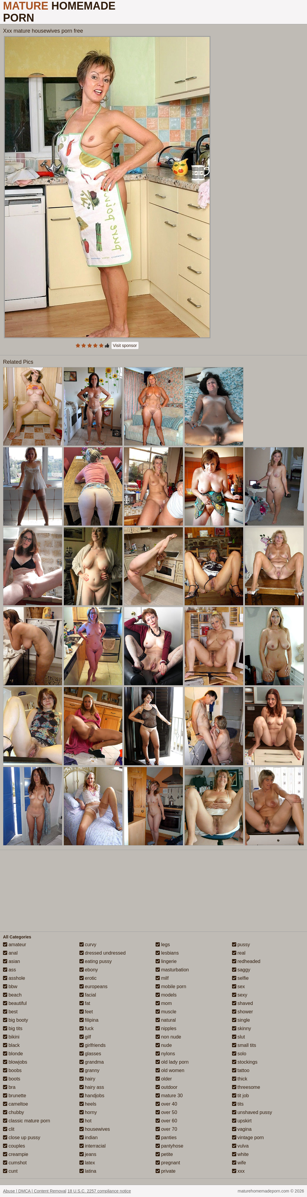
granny (89, 1070)
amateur (14, 944)
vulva (240, 1145)
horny (88, 1112)
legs (163, 944)
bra (9, 1087)
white (240, 1154)
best (10, 1011)
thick (239, 1078)
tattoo (240, 1070)
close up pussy (21, 1137)
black (11, 1045)
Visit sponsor (125, 345)
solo (239, 1053)
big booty (15, 1020)
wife (239, 1162)
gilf (85, 1036)
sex (238, 986)
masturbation (172, 969)
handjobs (91, 1095)
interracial (92, 1145)
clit (8, 1129)
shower (242, 1011)
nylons (165, 1053)
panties (166, 1137)
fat (84, 1003)
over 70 (166, 1129)
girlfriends (92, 1045)
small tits (244, 1045)
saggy (241, 969)
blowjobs (15, 1062)
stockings (245, 1062)
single (241, 1020)
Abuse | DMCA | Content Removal (34, 1191)
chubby (13, 1112)
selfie (240, 978)
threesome (246, 1087)
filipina (89, 1020)
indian (88, 1137)
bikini (11, 1036)
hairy (87, 1078)
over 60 (166, 1120)
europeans (93, 986)
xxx (238, 1171)
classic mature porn (26, 1120)
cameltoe (15, 1104)
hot (85, 1120)
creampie (15, 1154)
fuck (86, 1028)
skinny (241, 1028)
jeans (88, 1154)
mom (164, 1003)
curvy (88, 944)
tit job (240, 1095)
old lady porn (172, 1062)
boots (11, 1078)
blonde (13, 1053)
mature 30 (169, 1095)
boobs (12, 1070)
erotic (88, 978)
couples (14, 1145)
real (239, 953)
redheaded (246, 961)
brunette (14, 1095)
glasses (90, 1053)
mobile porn (171, 986)
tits (238, 1104)
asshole (14, 978)
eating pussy (95, 961)
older (164, 1078)
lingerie (166, 961)
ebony (88, 969)
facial (87, 994)
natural (166, 1020)
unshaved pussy (252, 1112)
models (166, 994)
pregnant (168, 1162)
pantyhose (169, 1145)
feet (86, 1011)
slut (238, 1036)
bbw (10, 986)
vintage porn (248, 1137)
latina (88, 1171)
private (165, 1171)
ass (9, 969)
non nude (168, 1036)
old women (170, 1070)
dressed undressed (102, 953)
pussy (241, 944)
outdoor (166, 1087)
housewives (94, 1129)
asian (11, 961)
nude (164, 1045)
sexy (239, 994)
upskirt (242, 1120)
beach (12, 994)
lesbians (167, 953)
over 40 (166, 1104)
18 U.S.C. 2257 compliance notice (99, 1191)
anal (10, 953)
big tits (12, 1028)
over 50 (166, 1112)
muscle (166, 1011)
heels (88, 1104)
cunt (10, 1171)
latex (87, 1162)
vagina (242, 1129)
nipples (166, 1028)
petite (164, 1154)
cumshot (15, 1162)
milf (162, 978)
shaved (242, 1003)
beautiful (15, 1003)
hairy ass (91, 1087)
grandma (91, 1062)
